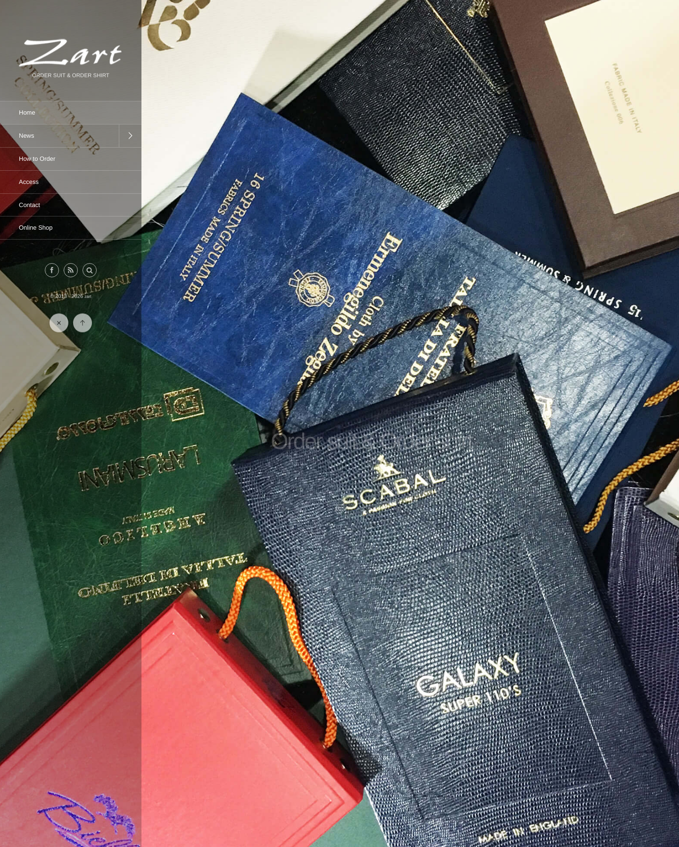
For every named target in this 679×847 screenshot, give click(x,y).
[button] (89, 271)
